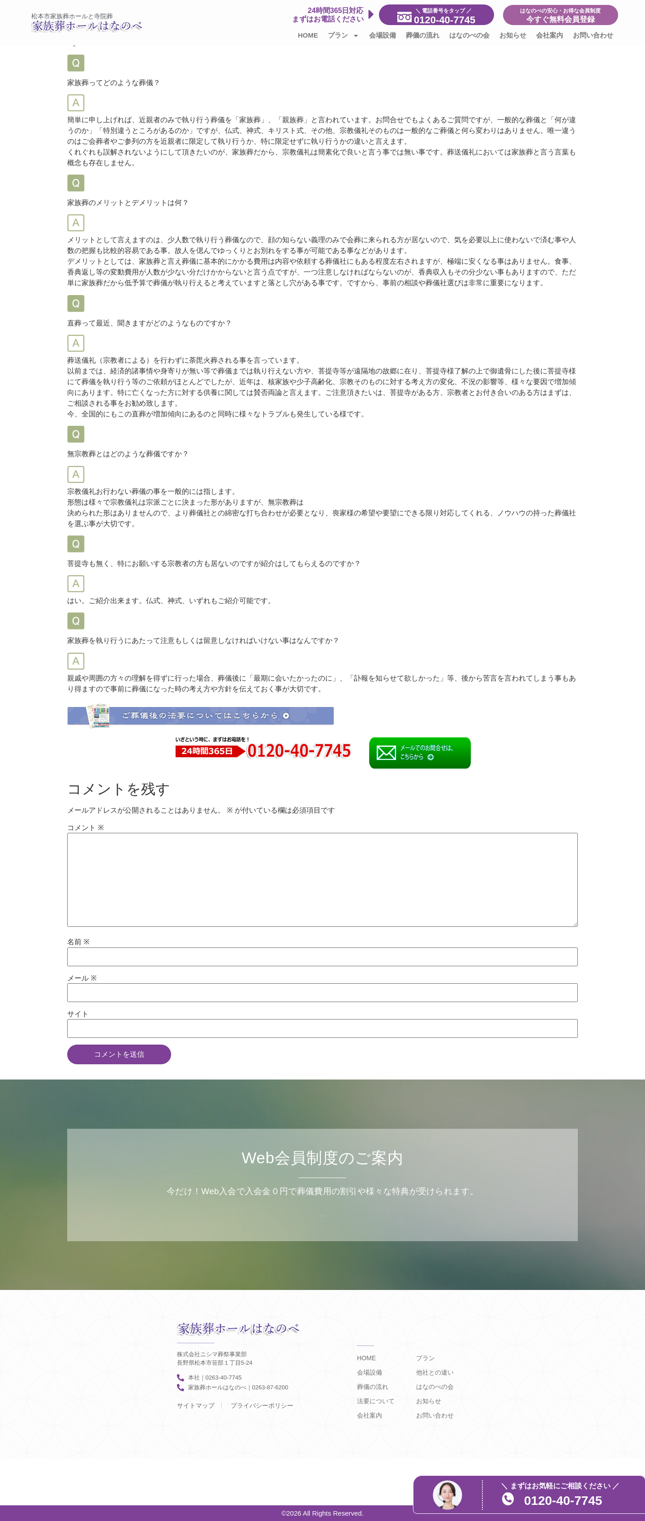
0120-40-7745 (565, 1500)
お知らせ (512, 35)
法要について (376, 1401)
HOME (308, 35)
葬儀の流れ (422, 35)
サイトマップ (196, 1405)
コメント (85, 827)
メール (82, 978)
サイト (78, 1014)
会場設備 (382, 35)
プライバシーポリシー (262, 1405)
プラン (343, 35)
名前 (78, 942)
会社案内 (549, 35)
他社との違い (435, 1372)
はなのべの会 (469, 35)
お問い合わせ (593, 35)
